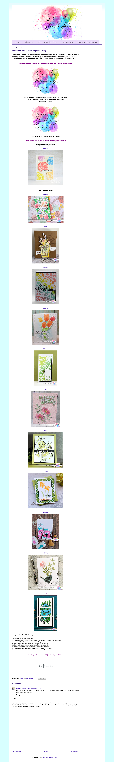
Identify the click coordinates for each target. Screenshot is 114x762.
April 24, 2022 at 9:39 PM (31, 688)
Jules (45, 430)
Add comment (17, 699)
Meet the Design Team (47, 42)
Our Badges (68, 42)
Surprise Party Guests (87, 42)
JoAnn (45, 389)
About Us (29, 42)
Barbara (45, 226)
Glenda (45, 349)
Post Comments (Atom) (50, 757)
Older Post (73, 751)
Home (17, 42)
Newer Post (17, 751)
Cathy (45, 267)
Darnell (18, 688)
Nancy (45, 512)
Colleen (45, 308)
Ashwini (45, 194)
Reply (18, 695)
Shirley (45, 553)
